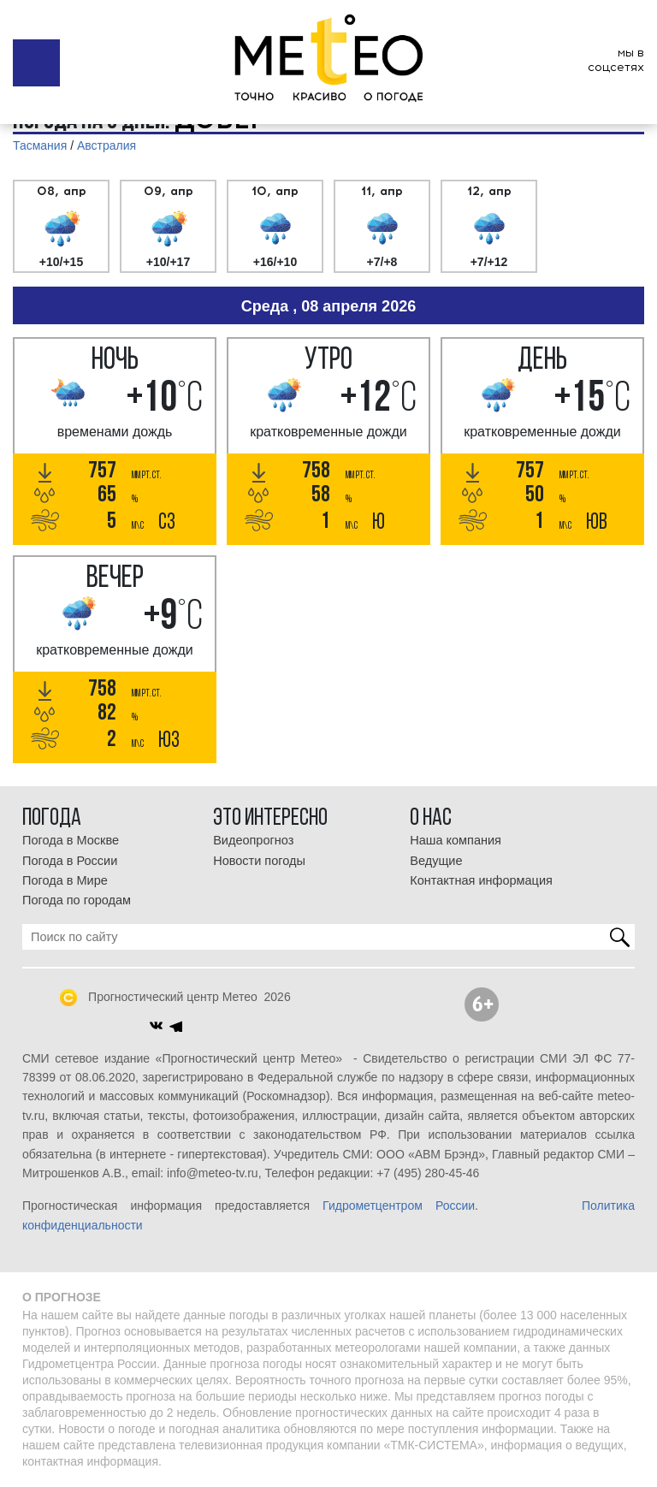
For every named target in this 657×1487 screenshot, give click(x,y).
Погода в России (69, 861)
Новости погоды (259, 861)
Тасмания (40, 145)
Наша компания (455, 840)
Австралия (106, 145)
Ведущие (436, 861)
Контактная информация (481, 880)
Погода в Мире (65, 880)
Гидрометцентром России (399, 1205)
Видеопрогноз (253, 840)
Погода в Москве (70, 840)
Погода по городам (76, 900)
